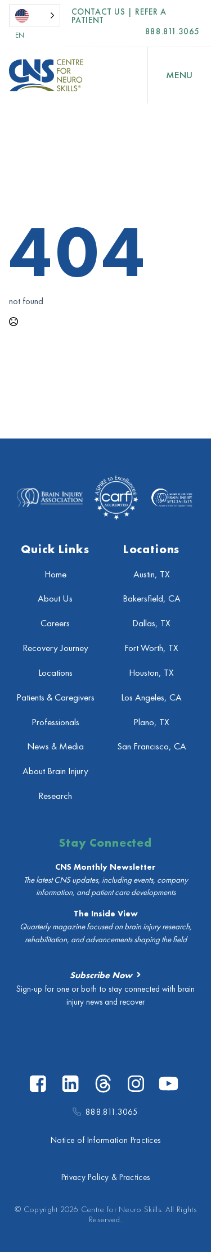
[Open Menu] (179, 75)
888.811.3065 (172, 31)
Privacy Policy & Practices (105, 1177)
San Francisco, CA (151, 746)
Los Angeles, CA (151, 697)
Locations (55, 672)
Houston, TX (151, 672)
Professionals (55, 722)
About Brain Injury (55, 771)
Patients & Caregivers (55, 697)
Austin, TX (151, 574)
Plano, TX (151, 722)
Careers (55, 623)
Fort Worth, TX (151, 648)
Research (55, 795)
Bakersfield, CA (152, 598)
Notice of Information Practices (106, 1140)
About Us (55, 598)
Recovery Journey (55, 648)
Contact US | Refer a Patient (119, 16)
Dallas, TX (151, 623)
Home (55, 574)
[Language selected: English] (34, 15)
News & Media (55, 746)
